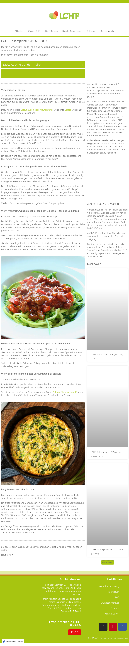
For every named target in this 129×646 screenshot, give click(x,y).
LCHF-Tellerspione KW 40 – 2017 (107, 452)
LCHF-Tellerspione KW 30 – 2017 (107, 354)
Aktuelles (19, 31)
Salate (68, 110)
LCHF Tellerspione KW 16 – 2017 (107, 549)
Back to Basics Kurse (71, 31)
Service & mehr (107, 31)
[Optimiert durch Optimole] (13, 641)
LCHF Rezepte (51, 31)
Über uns (114, 608)
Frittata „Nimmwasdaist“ (65, 392)
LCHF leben (91, 31)
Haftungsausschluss (109, 603)
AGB (117, 597)
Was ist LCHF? (34, 31)
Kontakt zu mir (112, 613)
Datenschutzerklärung (108, 586)
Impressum (113, 592)
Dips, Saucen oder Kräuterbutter (37, 110)
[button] (82, 64)
